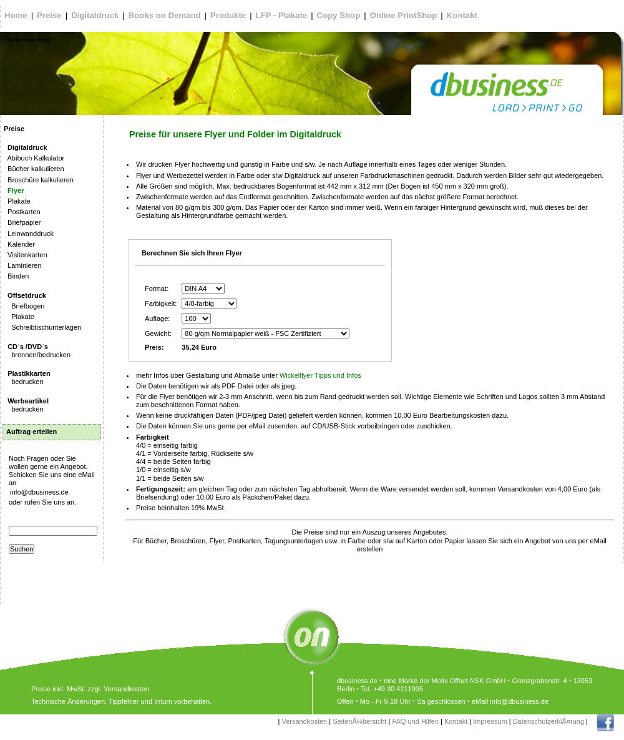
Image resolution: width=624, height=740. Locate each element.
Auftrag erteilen (31, 431)
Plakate (17, 201)
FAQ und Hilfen (415, 721)
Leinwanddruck (29, 233)
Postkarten (22, 211)
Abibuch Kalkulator (34, 158)
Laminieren (23, 265)
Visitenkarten (25, 255)
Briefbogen (24, 306)
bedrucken (27, 377)
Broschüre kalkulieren (39, 180)
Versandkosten (304, 721)
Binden (16, 276)
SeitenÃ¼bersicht (359, 721)
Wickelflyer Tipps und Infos (320, 375)
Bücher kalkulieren (34, 168)
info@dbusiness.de (39, 492)
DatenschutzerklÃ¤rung (548, 721)
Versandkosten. (127, 689)
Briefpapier (22, 222)
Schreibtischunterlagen (42, 327)
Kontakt (455, 721)
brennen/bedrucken (37, 350)
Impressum (490, 721)
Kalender (19, 244)
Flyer (14, 190)
